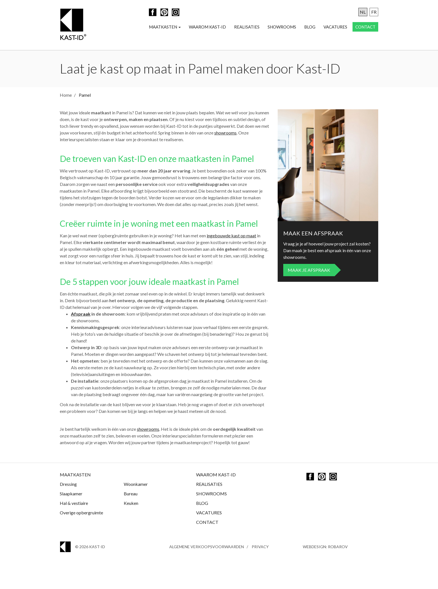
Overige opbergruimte (81, 512)
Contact (365, 26)
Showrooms (282, 26)
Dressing (68, 484)
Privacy (260, 546)
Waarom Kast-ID (207, 26)
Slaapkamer (71, 493)
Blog (309, 26)
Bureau (130, 493)
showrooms (225, 132)
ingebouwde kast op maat (231, 235)
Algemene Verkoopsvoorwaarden (206, 546)
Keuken (131, 503)
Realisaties (247, 26)
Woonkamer (136, 484)
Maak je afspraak (309, 270)
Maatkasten (165, 26)
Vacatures (335, 26)
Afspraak (81, 313)
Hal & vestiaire (74, 503)
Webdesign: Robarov (325, 546)
